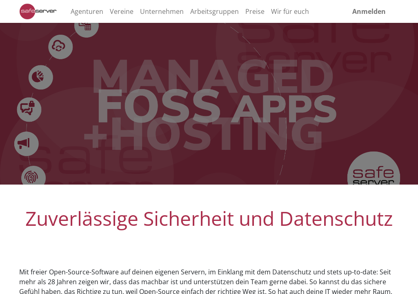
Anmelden (369, 11)
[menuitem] (87, 11)
